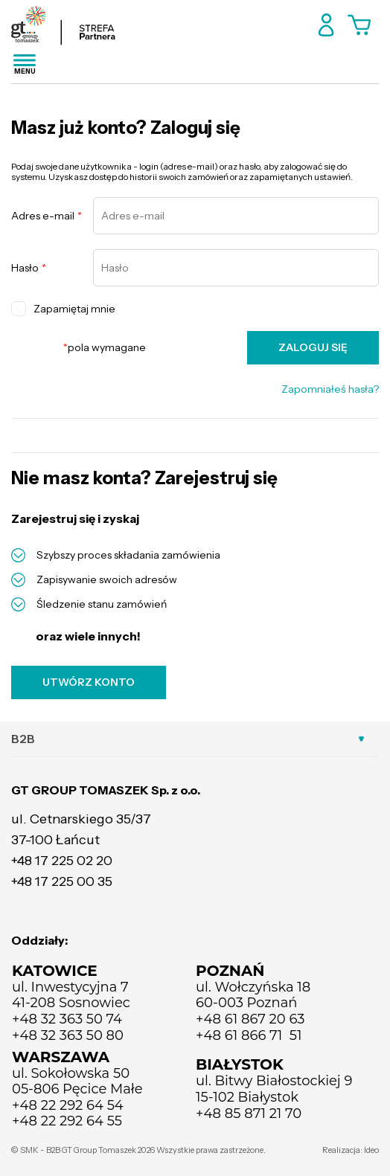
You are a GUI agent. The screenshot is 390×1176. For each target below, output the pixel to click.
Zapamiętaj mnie (63, 308)
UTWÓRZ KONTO (88, 682)
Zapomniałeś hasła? (330, 389)
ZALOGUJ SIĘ (313, 347)
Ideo (371, 1150)
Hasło (28, 268)
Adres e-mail (46, 216)
